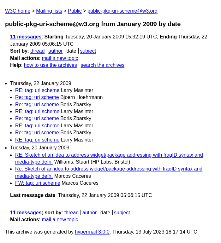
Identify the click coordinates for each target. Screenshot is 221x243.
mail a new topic (60, 58)
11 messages (26, 36)
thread (37, 51)
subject (88, 51)
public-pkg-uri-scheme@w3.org (122, 11)
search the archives (103, 65)
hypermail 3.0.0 (92, 231)
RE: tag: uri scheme (37, 90)
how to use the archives (50, 65)
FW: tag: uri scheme (37, 183)
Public (75, 11)
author (55, 51)
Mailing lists (49, 11)
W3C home (17, 11)
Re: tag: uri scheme (37, 97)
